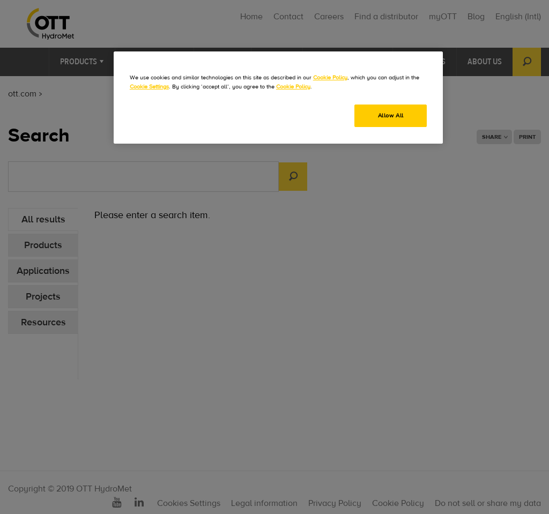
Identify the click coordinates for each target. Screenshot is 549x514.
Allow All (391, 115)
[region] (278, 97)
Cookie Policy (330, 77)
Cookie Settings (149, 87)
